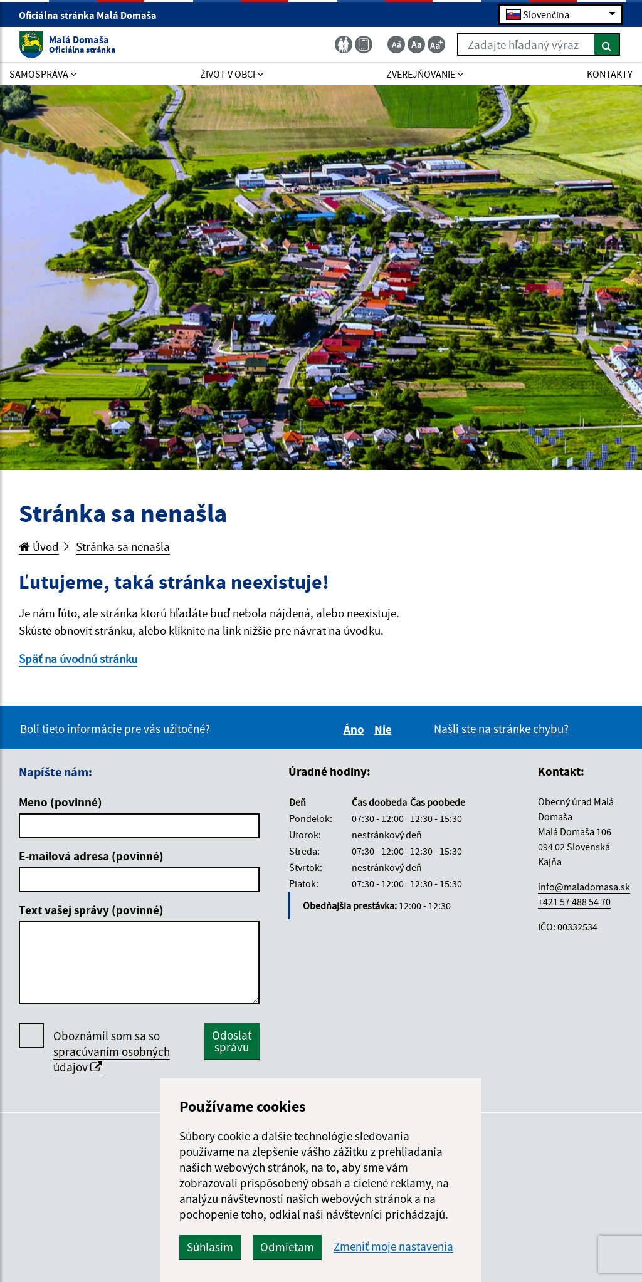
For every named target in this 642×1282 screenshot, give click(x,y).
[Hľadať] (607, 44)
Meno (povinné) (60, 802)
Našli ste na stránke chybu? (501, 728)
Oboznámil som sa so (111, 1051)
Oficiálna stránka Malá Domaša (93, 15)
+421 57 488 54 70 (574, 901)
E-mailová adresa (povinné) (91, 855)
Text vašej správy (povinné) (91, 909)
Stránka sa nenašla (123, 546)
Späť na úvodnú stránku (78, 658)
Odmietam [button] (287, 1246)
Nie (385, 729)
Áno (356, 729)
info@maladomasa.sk (584, 886)
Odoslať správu (231, 1041)
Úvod (39, 546)
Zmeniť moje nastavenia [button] (393, 1247)
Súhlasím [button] (210, 1246)
